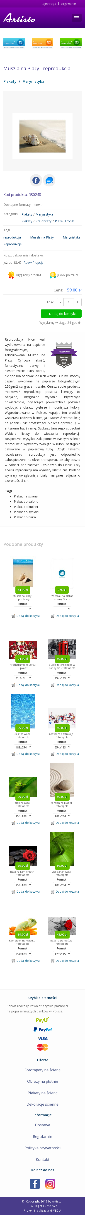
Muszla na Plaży (42, 237)
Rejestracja (48, 3)
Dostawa (42, 1124)
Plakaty (10, 81)
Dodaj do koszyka (63, 313)
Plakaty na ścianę (43, 1092)
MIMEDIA (55, 1210)
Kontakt (42, 1159)
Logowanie (68, 3)
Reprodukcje (12, 244)
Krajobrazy (43, 221)
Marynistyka (33, 81)
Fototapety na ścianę (42, 1069)
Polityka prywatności (42, 1147)
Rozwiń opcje (34, 262)
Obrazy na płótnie (42, 1081)
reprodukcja (12, 237)
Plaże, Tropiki (65, 221)
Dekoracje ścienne (42, 1104)
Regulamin (42, 1136)
